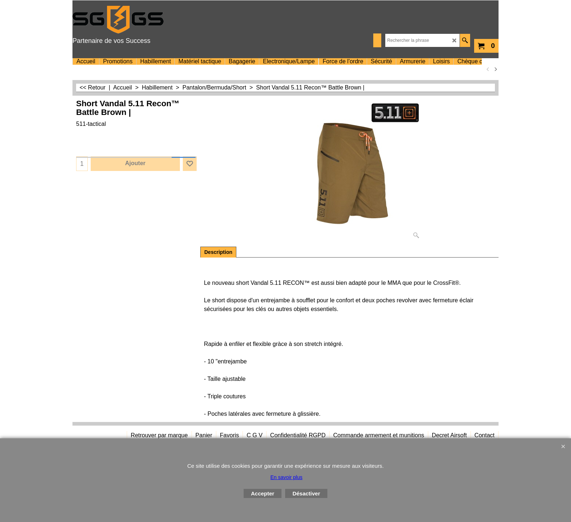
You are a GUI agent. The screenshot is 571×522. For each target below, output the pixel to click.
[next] (495, 69)
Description (218, 252)
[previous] (488, 69)
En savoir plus (287, 477)
